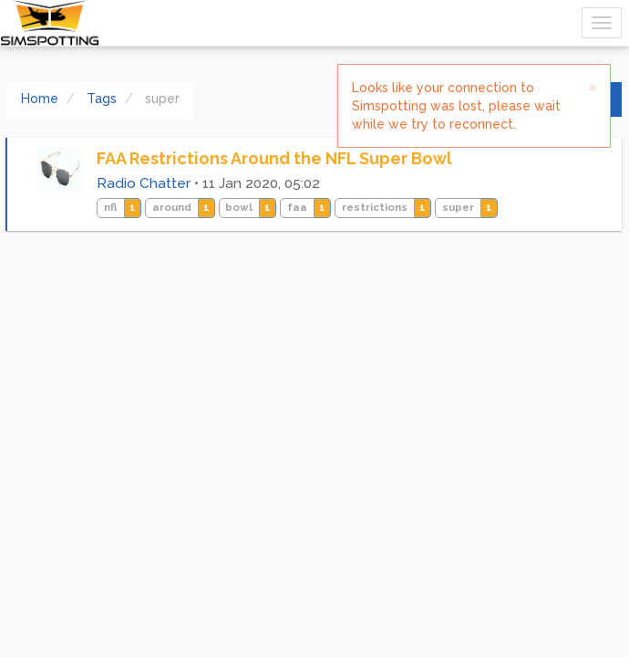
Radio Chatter (144, 183)
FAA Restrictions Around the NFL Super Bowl (274, 158)
